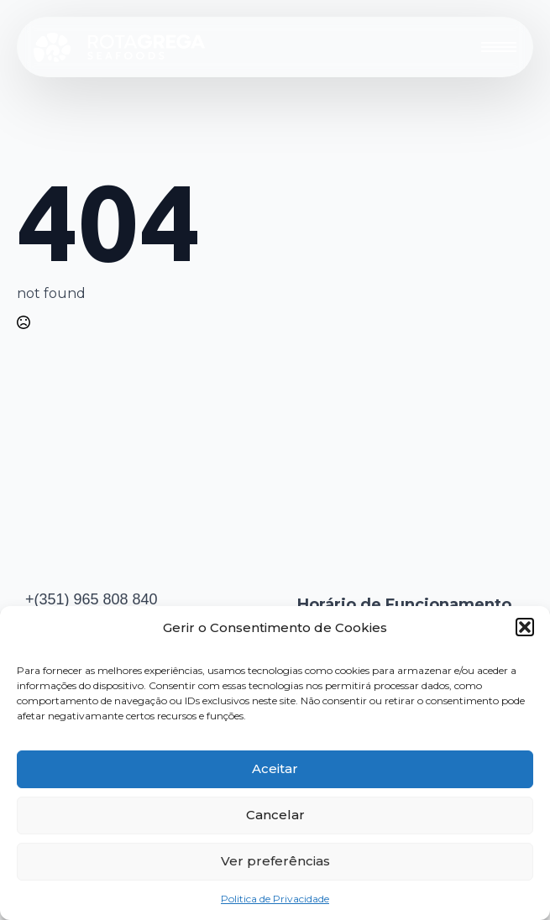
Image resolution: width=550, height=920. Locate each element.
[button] (524, 627)
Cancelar (275, 815)
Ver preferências (275, 861)
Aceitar (275, 768)
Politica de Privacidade (275, 898)
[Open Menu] (498, 47)
